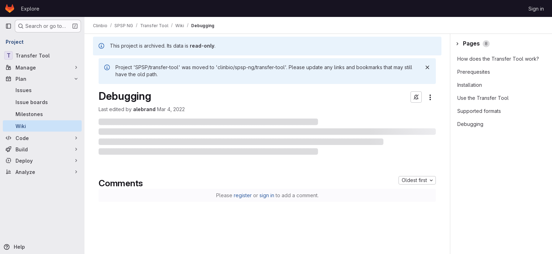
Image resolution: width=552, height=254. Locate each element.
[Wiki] (42, 126)
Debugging (470, 124)
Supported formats (479, 111)
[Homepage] (9, 8)
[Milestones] (42, 114)
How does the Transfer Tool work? (498, 59)
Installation (469, 85)
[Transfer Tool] (42, 55)
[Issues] (42, 90)
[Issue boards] (42, 102)
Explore (30, 9)
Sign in (536, 9)
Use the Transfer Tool (483, 98)
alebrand (144, 109)
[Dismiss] (427, 67)
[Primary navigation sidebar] (8, 26)
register (243, 195)
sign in (266, 195)
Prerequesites (473, 72)
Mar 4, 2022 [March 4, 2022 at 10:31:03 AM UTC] (171, 109)
